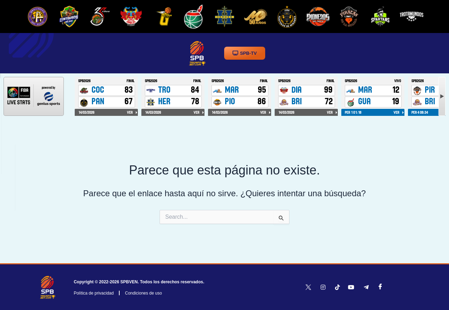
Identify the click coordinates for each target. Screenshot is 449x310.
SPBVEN (129, 281)
